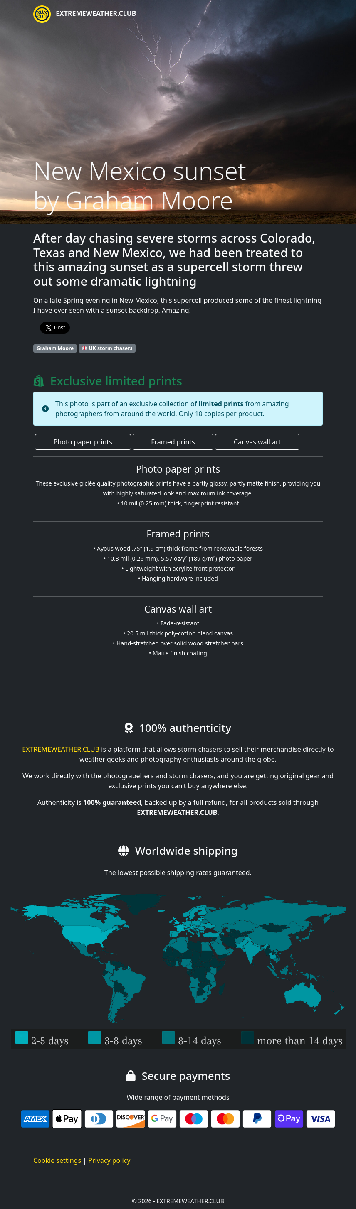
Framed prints (173, 441)
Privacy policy (109, 1160)
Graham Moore (55, 348)
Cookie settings (57, 1160)
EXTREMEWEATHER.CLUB (84, 14)
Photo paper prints (83, 441)
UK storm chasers (107, 348)
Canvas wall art (257, 441)
